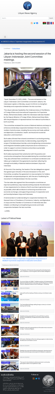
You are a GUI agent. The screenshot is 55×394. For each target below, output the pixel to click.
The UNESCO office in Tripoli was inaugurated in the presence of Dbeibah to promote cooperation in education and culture (24, 259)
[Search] (24, 18)
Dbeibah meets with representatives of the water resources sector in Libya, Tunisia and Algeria (36, 328)
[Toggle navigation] (5, 36)
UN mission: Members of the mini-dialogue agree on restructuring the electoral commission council (36, 339)
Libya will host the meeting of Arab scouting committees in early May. (36, 293)
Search (51, 18)
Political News (16, 48)
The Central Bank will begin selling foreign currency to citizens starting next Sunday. (35, 305)
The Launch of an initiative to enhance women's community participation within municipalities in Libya (35, 363)
